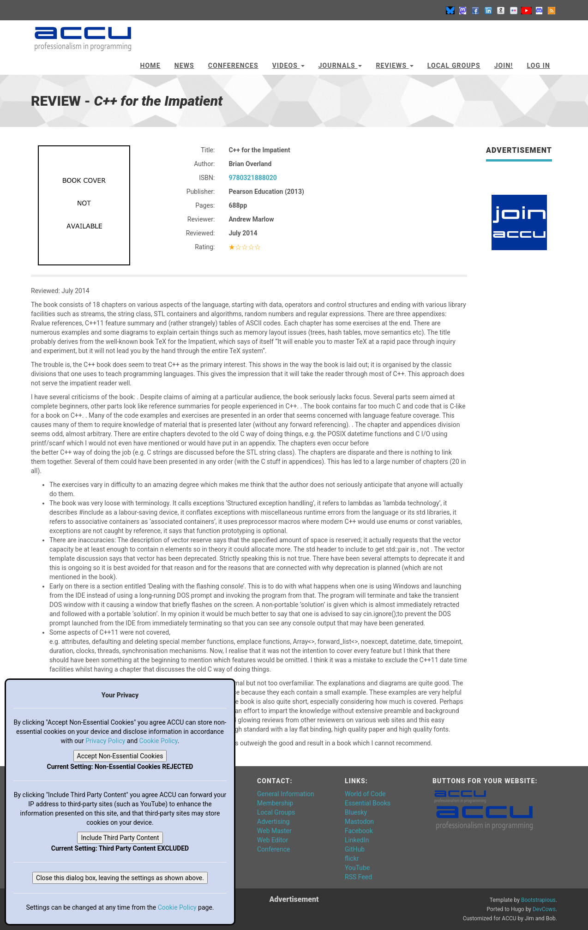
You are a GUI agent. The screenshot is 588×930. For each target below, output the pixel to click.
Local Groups (453, 65)
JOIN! (503, 65)
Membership (275, 803)
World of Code (365, 794)
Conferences (233, 65)
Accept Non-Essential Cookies (120, 756)
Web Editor (272, 840)
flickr (352, 858)
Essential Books (367, 803)
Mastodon (359, 821)
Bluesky (356, 812)
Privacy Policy (105, 740)
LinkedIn (357, 840)
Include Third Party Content (120, 837)
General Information (285, 794)
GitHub (355, 849)
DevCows (544, 909)
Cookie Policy (158, 740)
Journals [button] (340, 65)
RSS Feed (358, 877)
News (184, 65)
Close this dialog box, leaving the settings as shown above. (120, 878)
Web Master (274, 830)
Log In (538, 65)
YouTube (357, 867)
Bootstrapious (538, 900)
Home (150, 65)
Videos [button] (288, 65)
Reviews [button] (394, 65)
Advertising (273, 821)
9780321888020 (252, 177)
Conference (273, 849)
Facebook (359, 830)
